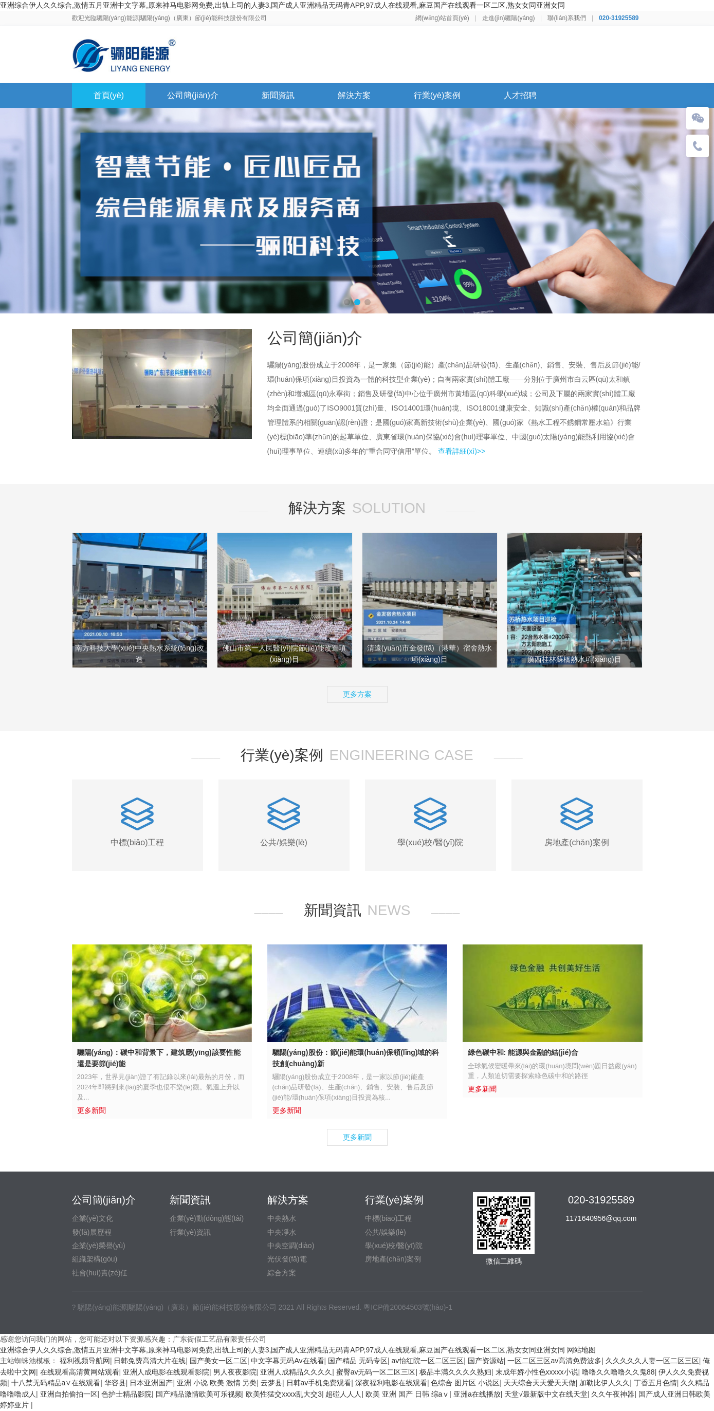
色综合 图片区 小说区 (465, 1383)
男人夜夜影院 (235, 1372)
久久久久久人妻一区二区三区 (652, 1361)
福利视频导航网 (85, 1361)
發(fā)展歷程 (92, 1232)
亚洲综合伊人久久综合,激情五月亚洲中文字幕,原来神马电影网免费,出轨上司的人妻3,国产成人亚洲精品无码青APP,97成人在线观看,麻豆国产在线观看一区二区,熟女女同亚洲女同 (282, 5)
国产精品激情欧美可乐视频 (199, 1394)
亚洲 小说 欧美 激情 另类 (217, 1383)
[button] (347, 302)
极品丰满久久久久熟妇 (455, 1372)
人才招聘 (520, 95)
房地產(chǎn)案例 (393, 1259)
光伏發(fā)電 (287, 1259)
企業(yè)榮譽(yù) (98, 1245)
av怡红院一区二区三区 (428, 1361)
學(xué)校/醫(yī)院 (394, 1245)
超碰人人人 (343, 1394)
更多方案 (357, 694)
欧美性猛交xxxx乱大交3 (284, 1394)
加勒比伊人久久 (604, 1383)
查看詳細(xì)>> (462, 451)
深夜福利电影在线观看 (391, 1383)
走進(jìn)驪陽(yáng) (508, 18)
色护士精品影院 (126, 1394)
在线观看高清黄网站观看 (79, 1372)
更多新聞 (357, 1137)
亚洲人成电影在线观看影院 (166, 1372)
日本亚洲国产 (151, 1383)
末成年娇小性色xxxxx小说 (537, 1372)
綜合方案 (281, 1273)
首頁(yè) (109, 95)
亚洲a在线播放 (477, 1394)
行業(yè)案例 (437, 95)
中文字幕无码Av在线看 (287, 1361)
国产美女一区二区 (218, 1361)
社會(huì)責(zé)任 (100, 1273)
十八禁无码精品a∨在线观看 (56, 1383)
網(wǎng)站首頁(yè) (442, 18)
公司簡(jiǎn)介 (192, 95)
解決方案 (354, 95)
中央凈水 (281, 1232)
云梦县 (271, 1383)
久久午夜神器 (612, 1394)
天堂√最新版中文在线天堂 (546, 1394)
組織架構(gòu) (95, 1259)
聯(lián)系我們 (566, 18)
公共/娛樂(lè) (385, 1232)
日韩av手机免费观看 (319, 1383)
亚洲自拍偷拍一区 (69, 1394)
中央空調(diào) (291, 1245)
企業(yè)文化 (92, 1218)
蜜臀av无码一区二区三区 (376, 1372)
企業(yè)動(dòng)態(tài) (207, 1218)
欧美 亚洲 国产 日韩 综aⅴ (407, 1394)
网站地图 (581, 1350)
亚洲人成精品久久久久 (296, 1372)
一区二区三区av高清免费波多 (554, 1361)
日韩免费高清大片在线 (150, 1361)
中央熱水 (281, 1218)
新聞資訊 (278, 95)
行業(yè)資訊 (190, 1232)
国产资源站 (486, 1361)
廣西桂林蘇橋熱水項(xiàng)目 (574, 659)
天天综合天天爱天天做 (540, 1383)
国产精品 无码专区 (358, 1361)
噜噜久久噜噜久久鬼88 (618, 1372)
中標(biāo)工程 (388, 1218)
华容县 (115, 1383)
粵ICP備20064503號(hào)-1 (407, 1307)
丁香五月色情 (655, 1383)
